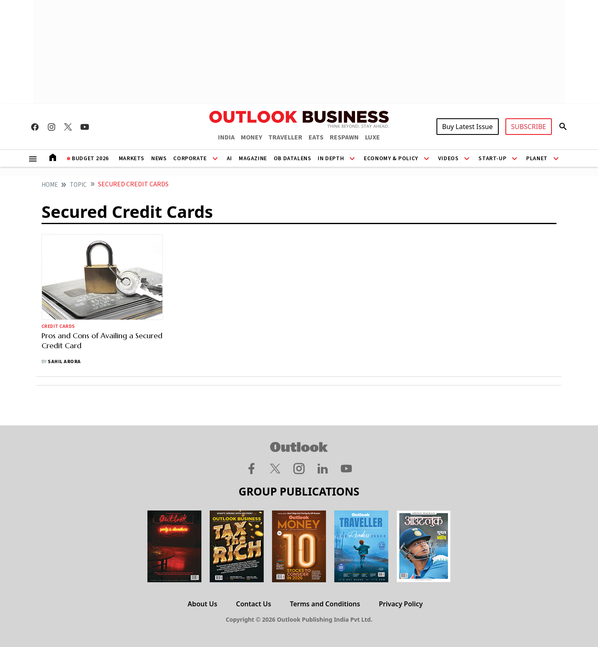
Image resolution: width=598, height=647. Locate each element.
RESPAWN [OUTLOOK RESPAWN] (344, 137)
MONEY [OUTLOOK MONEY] (251, 137)
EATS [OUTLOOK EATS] (316, 137)
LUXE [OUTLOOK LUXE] (372, 137)
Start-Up (492, 158)
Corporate (189, 158)
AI (229, 158)
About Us (202, 603)
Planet (537, 158)
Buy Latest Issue (467, 126)
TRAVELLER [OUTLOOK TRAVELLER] (285, 137)
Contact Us (253, 603)
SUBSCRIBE (528, 126)
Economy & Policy (391, 158)
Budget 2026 (90, 158)
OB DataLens (292, 158)
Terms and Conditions (325, 603)
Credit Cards (58, 326)
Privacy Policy (401, 603)
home (50, 185)
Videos (448, 158)
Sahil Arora (64, 361)
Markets (132, 158)
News (159, 158)
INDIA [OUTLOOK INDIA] (226, 137)
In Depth (331, 158)
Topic (78, 185)
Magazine (253, 158)
